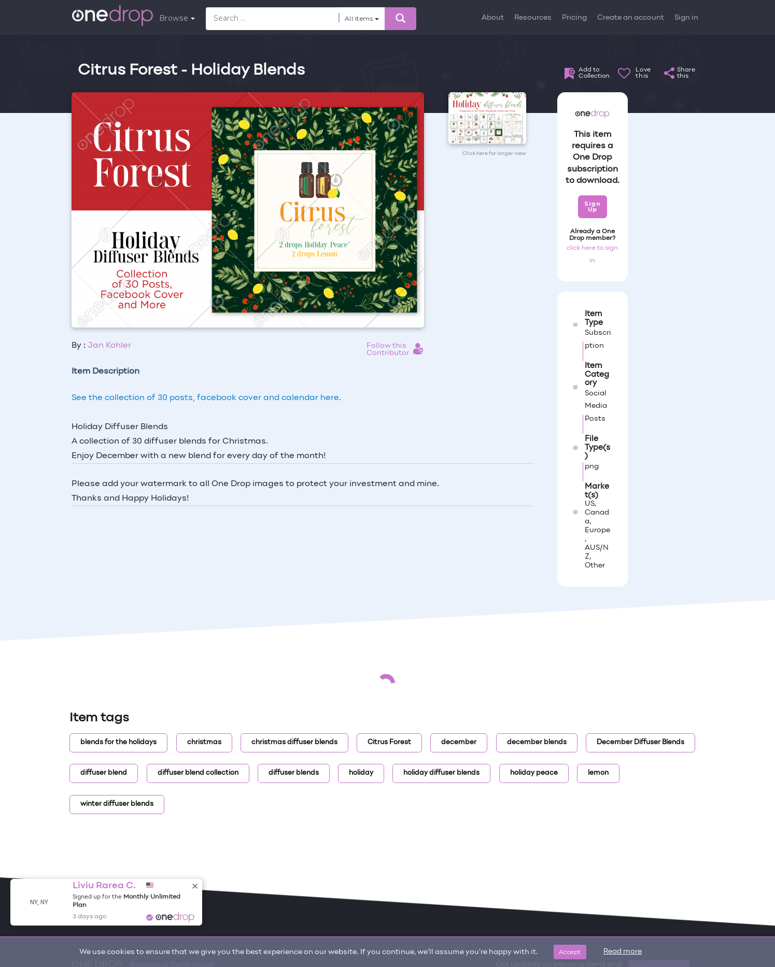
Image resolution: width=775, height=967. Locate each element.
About (493, 18)
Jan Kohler (109, 346)
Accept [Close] (570, 952)
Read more (622, 951)
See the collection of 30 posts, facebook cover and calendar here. (206, 398)
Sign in (686, 18)
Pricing (574, 18)
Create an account (630, 18)
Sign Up (592, 206)
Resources (533, 18)
